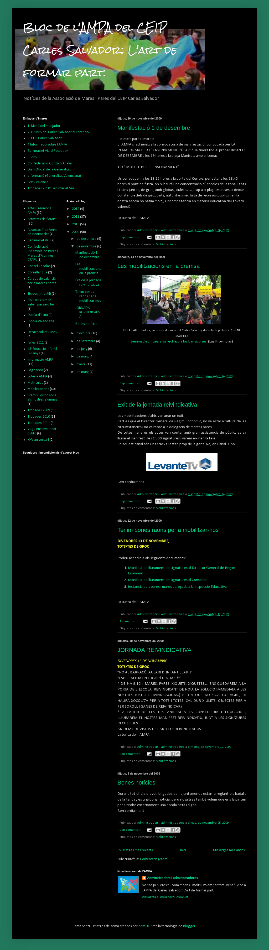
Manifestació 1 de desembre (153, 127)
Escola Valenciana (41, 321)
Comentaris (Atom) (154, 859)
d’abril (81, 364)
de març (83, 372)
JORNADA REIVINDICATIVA (154, 650)
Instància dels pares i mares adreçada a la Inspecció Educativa (177, 587)
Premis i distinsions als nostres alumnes (42, 397)
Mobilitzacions (166, 244)
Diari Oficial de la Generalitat (49, 170)
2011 (76, 217)
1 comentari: (129, 621)
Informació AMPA (40, 360)
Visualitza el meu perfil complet (165, 897)
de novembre (86, 246)
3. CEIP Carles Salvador (45, 138)
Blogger (189, 926)
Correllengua (37, 272)
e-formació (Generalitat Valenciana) (54, 176)
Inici (183, 850)
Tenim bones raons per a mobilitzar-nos (168, 530)
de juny (82, 349)
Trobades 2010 (39, 417)
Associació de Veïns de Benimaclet (42, 232)
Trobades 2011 (39, 423)
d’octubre (83, 333)
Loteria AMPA (37, 376)
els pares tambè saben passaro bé (41, 302)
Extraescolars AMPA (42, 332)
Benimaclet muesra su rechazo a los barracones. (169, 341)
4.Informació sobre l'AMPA (47, 145)
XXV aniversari (38, 440)
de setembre (86, 341)
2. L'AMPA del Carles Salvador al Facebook (59, 132)
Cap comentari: (131, 237)
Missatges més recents (136, 850)
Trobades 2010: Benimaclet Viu (51, 188)
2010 (76, 224)
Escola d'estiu (38, 315)
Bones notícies (136, 782)
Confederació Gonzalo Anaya (50, 163)
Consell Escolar (39, 266)
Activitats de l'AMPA (42, 219)
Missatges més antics (229, 850)
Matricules (35, 383)
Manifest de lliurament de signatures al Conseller (167, 580)
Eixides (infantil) (39, 294)
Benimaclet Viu (39, 240)
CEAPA (32, 157)
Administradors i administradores (172, 878)
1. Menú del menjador (44, 126)
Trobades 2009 (39, 410)
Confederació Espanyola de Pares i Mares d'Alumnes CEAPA (43, 253)
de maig (83, 357)
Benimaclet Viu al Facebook (48, 151)
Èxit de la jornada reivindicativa (157, 404)
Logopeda (35, 370)
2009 (76, 232)
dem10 (143, 926)
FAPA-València (38, 182)
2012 (76, 209)
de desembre (86, 239)
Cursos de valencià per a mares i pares (42, 281)
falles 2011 (36, 343)
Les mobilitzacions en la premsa (158, 266)
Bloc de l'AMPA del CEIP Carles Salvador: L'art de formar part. (100, 50)
